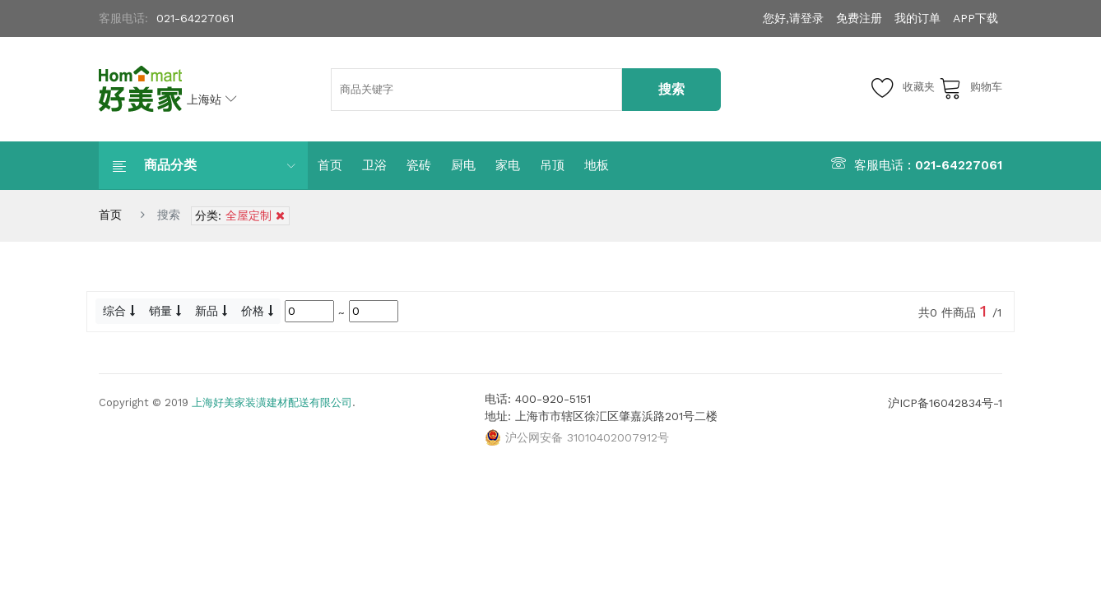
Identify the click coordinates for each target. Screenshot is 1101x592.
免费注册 (859, 18)
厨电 (463, 165)
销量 (165, 310)
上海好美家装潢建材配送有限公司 (272, 402)
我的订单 (917, 18)
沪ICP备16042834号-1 (945, 402)
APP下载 (975, 18)
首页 (330, 165)
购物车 (970, 87)
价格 (257, 310)
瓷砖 (418, 165)
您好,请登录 (793, 18)
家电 (507, 165)
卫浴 (374, 165)
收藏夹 (903, 87)
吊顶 (552, 165)
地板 (596, 165)
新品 (211, 310)
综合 (119, 310)
